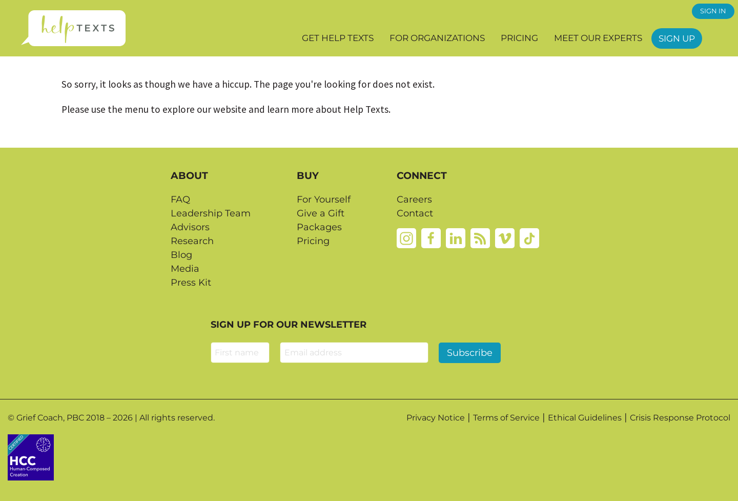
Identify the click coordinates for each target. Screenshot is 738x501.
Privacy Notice (435, 418)
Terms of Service (506, 418)
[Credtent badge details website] (31, 456)
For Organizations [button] (437, 38)
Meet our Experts (598, 38)
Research (192, 241)
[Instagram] (406, 237)
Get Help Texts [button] (338, 38)
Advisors (190, 227)
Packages (319, 227)
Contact (415, 213)
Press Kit (191, 282)
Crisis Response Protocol (680, 418)
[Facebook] (431, 237)
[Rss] (480, 237)
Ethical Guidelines (585, 418)
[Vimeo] (505, 237)
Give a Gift (320, 213)
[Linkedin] (455, 237)
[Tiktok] (529, 237)
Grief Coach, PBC (50, 418)
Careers (414, 199)
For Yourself (324, 199)
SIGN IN (713, 11)
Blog (181, 254)
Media (185, 268)
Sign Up (677, 38)
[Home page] (73, 28)
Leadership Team (211, 213)
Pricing (519, 38)
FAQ (180, 199)
